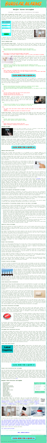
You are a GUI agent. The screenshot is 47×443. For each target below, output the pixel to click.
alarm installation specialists (22, 377)
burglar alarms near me (24, 346)
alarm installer (16, 331)
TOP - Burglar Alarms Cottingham (8, 428)
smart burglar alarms (18, 337)
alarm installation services (21, 341)
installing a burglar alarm (7, 208)
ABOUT (37, 7)
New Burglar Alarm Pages (7, 435)
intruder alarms (29, 333)
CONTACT (40, 7)
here (17, 378)
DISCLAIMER (43, 7)
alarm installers (40, 183)
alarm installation (7, 378)
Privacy (45, 435)
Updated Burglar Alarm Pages (14, 435)
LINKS (34, 7)
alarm (27, 44)
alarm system (34, 192)
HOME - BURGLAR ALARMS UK (23, 432)
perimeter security (11, 264)
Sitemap (2, 435)
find (4, 370)
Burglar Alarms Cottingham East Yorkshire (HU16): (12, 14)
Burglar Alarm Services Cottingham (12, 380)
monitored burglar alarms (23, 338)
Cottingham (38, 178)
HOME (32, 7)
